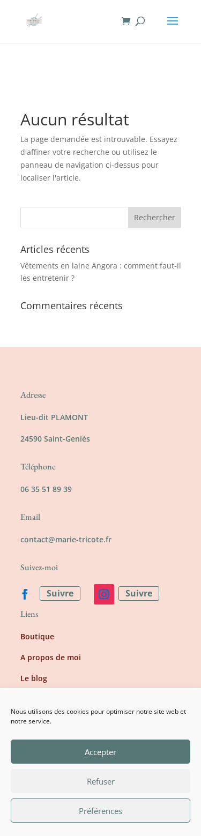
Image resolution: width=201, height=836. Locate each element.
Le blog (33, 678)
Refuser (101, 781)
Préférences (100, 810)
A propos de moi (50, 657)
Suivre (60, 593)
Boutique (37, 636)
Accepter (100, 752)
